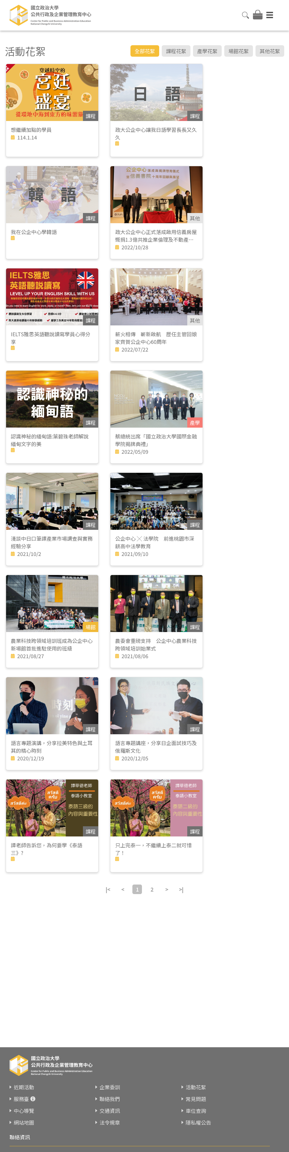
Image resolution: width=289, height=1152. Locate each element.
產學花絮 (207, 51)
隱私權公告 (198, 1122)
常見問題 (196, 1099)
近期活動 (24, 1087)
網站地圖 (24, 1122)
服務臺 (21, 1099)
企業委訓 (110, 1087)
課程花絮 (176, 51)
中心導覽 (24, 1110)
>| (181, 889)
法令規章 (110, 1122)
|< (108, 889)
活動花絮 (196, 1087)
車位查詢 (196, 1110)
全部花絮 (145, 51)
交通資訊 (110, 1110)
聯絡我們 (110, 1099)
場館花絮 (238, 51)
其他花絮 (270, 51)
